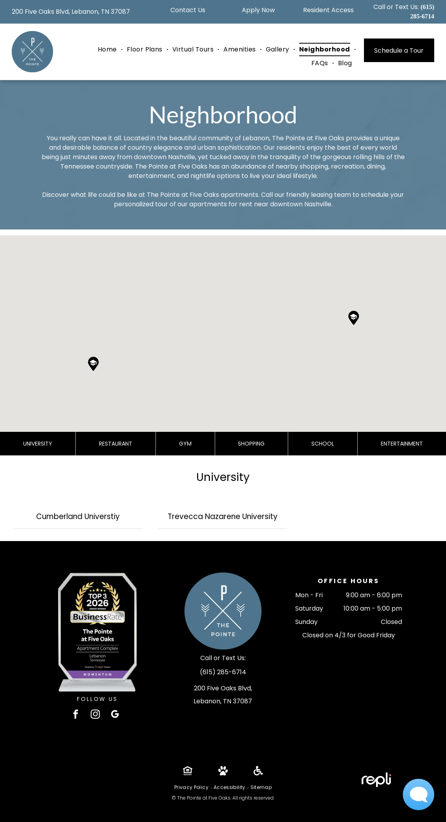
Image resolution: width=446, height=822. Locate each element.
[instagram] (95, 715)
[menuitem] (108, 49)
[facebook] (75, 715)
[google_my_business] (115, 715)
